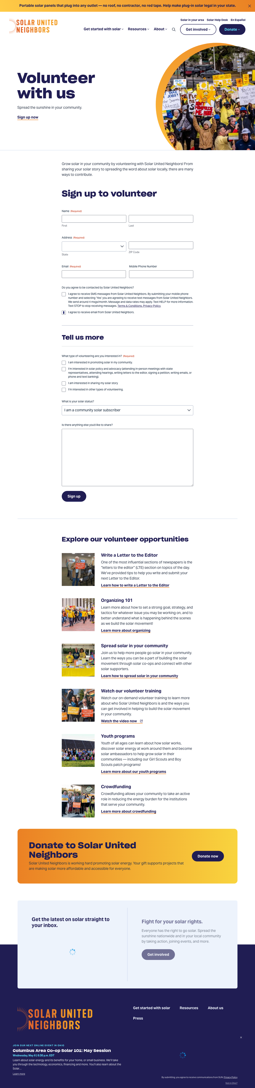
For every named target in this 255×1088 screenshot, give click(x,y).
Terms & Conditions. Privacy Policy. (139, 306)
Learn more (19, 1074)
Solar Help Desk (217, 20)
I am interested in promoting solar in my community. (100, 363)
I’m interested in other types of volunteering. (95, 390)
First (64, 226)
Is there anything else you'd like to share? (87, 425)
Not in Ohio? (231, 1083)
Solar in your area (192, 20)
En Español (238, 20)
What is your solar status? (78, 402)
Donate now (208, 856)
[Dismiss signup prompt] (241, 1038)
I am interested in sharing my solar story (93, 383)
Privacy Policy (230, 1077)
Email (71, 267)
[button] (173, 29)
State (65, 255)
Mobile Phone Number (143, 267)
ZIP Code (134, 252)
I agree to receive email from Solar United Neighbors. (101, 313)
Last (131, 226)
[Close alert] (249, 6)
